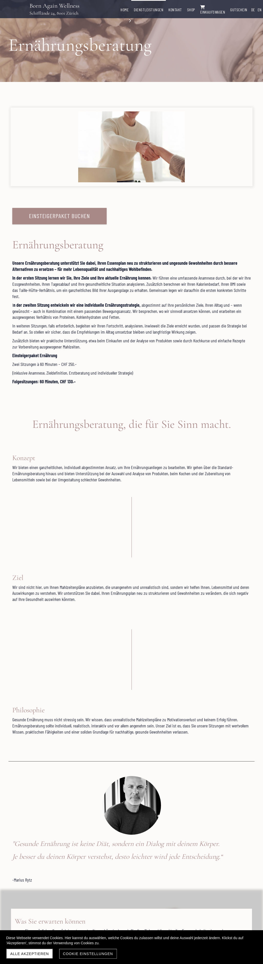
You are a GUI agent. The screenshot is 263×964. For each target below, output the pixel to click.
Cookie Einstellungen (88, 954)
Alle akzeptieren (29, 954)
